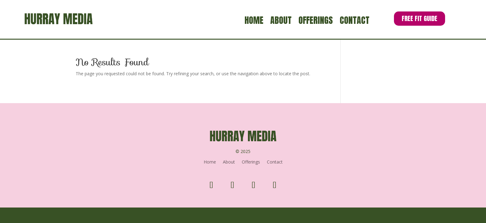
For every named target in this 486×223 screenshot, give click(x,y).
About (281, 21)
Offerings (315, 21)
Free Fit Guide (419, 18)
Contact (354, 21)
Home (254, 21)
